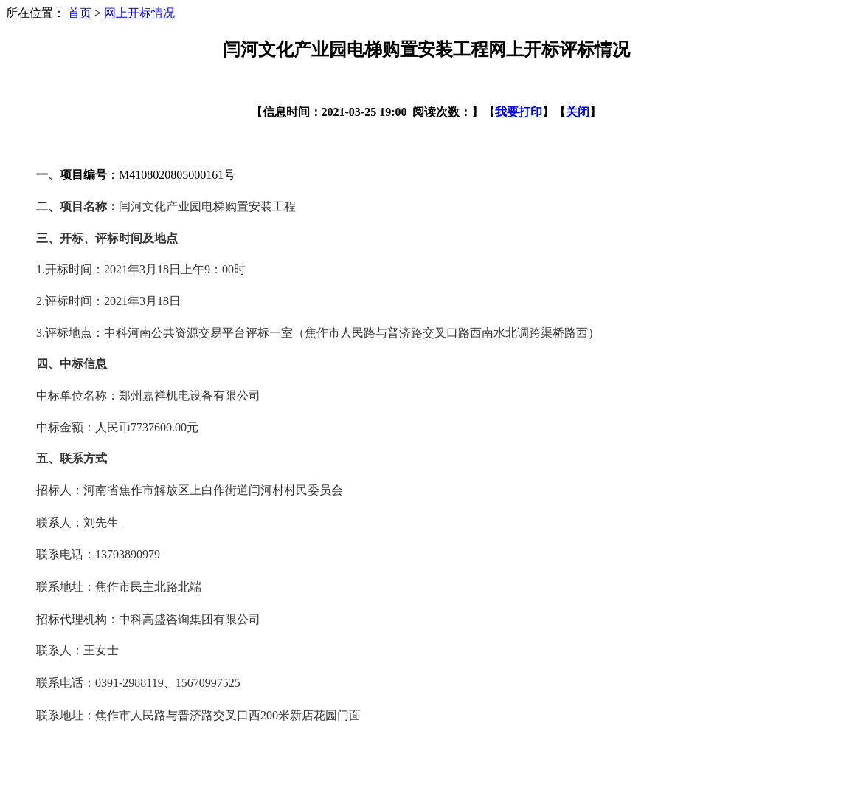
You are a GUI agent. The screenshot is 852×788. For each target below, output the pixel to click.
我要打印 (518, 112)
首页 (79, 13)
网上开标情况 (139, 13)
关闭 (577, 112)
